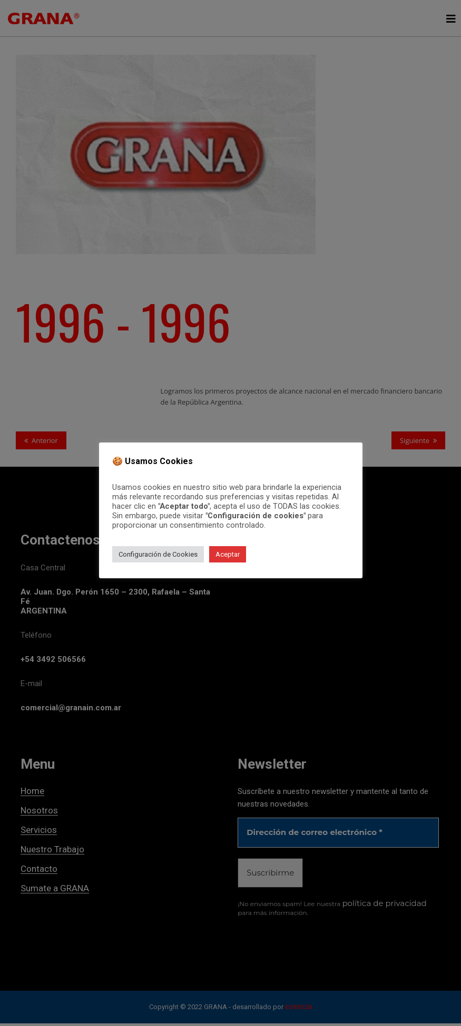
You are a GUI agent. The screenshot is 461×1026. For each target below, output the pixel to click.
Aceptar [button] (227, 554)
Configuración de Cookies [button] (158, 554)
